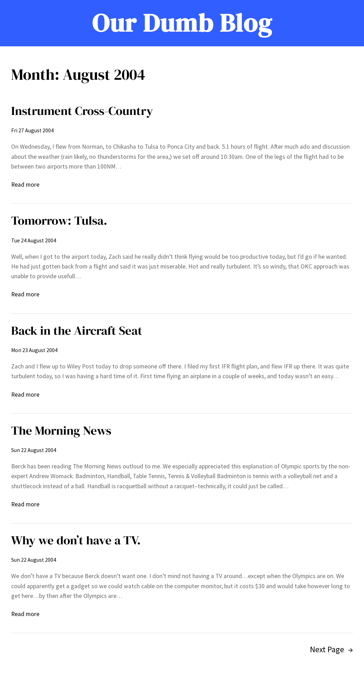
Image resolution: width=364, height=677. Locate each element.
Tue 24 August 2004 (33, 240)
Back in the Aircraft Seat (76, 330)
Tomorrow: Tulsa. (59, 220)
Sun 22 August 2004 (33, 450)
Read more (25, 184)
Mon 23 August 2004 (34, 350)
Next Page (331, 649)
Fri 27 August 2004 (32, 130)
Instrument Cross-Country (82, 110)
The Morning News (61, 430)
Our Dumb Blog (182, 22)
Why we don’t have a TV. (76, 540)
